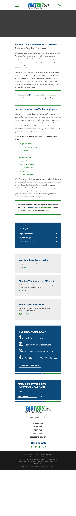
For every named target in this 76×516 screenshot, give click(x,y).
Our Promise (25, 314)
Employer (38, 426)
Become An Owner (38, 437)
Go (40, 396)
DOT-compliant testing (26, 168)
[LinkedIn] (40, 447)
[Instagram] (44, 447)
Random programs (25, 157)
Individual (38, 423)
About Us (24, 291)
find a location (47, 95)
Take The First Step (30, 365)
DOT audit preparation (26, 174)
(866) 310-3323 (34, 95)
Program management (26, 164)
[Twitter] (36, 447)
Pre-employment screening (28, 147)
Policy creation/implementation (29, 161)
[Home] (38, 5)
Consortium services (26, 154)
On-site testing (24, 150)
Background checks (25, 143)
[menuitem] (37, 234)
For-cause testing (25, 171)
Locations (24, 267)
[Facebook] (31, 447)
